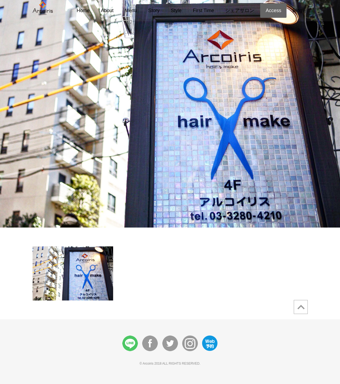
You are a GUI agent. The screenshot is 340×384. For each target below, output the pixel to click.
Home (83, 10)
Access (273, 10)
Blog (297, 10)
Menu (131, 10)
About (107, 10)
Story (153, 10)
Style (176, 10)
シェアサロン (239, 10)
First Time (203, 10)
